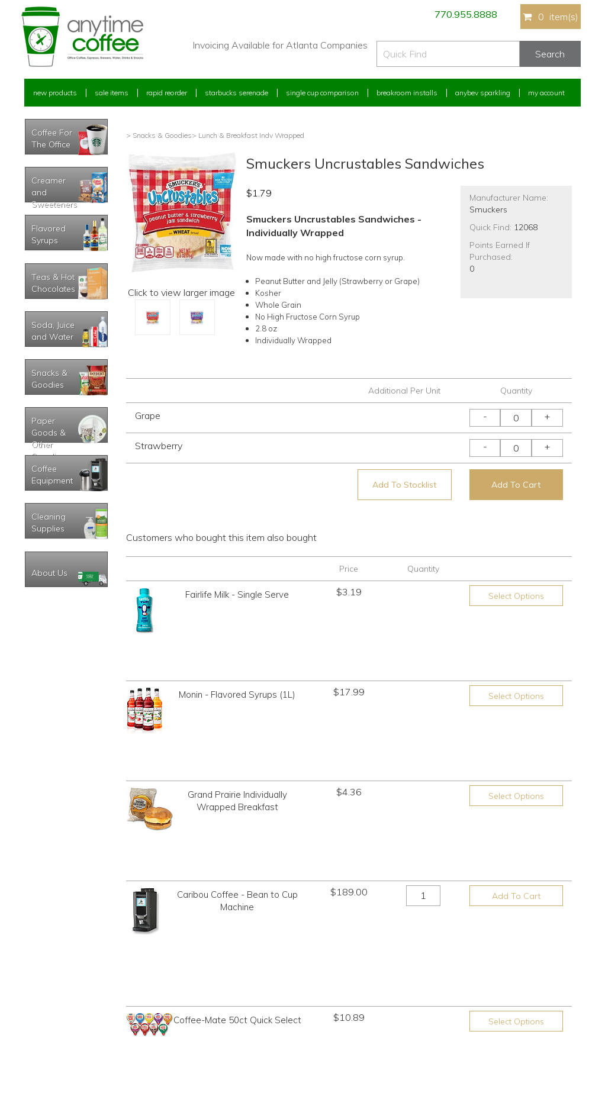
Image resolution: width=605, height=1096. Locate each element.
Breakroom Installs (406, 92)
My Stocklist (43, 1020)
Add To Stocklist (404, 484)
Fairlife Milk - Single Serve (237, 594)
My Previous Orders (56, 976)
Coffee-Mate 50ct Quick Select (237, 830)
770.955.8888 (466, 14)
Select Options (516, 596)
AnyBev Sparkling (191, 1042)
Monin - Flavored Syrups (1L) (237, 654)
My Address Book (53, 998)
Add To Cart (515, 484)
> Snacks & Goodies (159, 135)
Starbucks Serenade (236, 92)
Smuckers (488, 209)
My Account (546, 92)
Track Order (42, 1042)
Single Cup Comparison (322, 92)
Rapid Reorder (166, 92)
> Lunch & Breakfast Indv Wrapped (248, 135)
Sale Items (111, 92)
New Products (55, 92)
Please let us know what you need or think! (394, 983)
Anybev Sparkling (482, 92)
